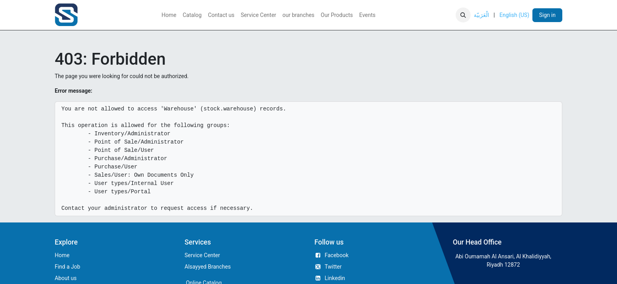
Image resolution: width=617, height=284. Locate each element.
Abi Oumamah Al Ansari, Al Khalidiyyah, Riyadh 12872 (503, 260)
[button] (463, 14)
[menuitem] (169, 15)
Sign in (547, 15)
